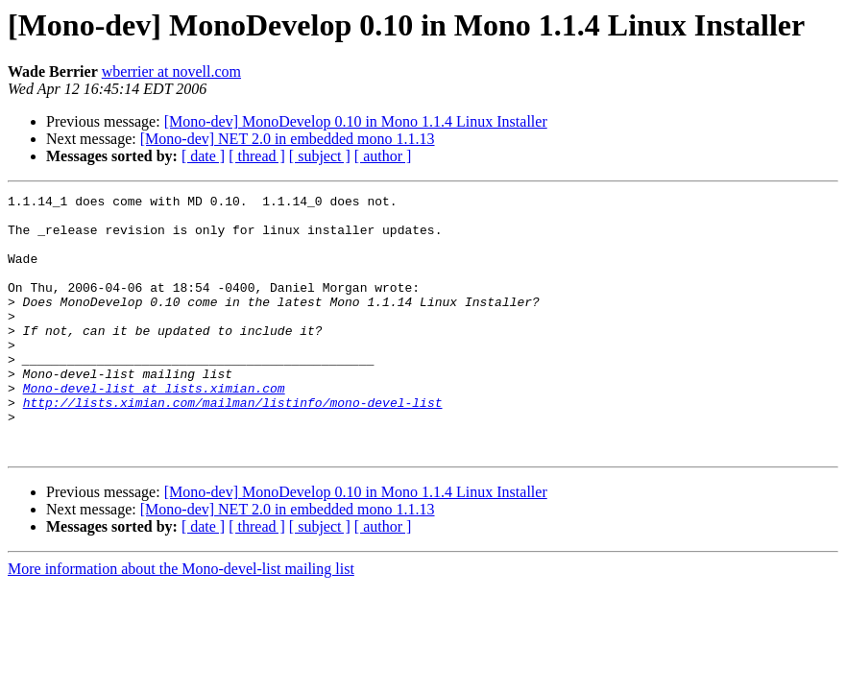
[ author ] (383, 156)
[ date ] (203, 156)
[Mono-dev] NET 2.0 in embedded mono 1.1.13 (287, 139)
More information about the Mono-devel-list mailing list (181, 620)
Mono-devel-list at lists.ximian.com (154, 428)
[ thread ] (257, 156)
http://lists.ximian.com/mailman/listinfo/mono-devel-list (233, 445)
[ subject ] (319, 156)
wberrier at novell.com (171, 71)
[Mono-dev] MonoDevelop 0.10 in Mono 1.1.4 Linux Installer (355, 121)
